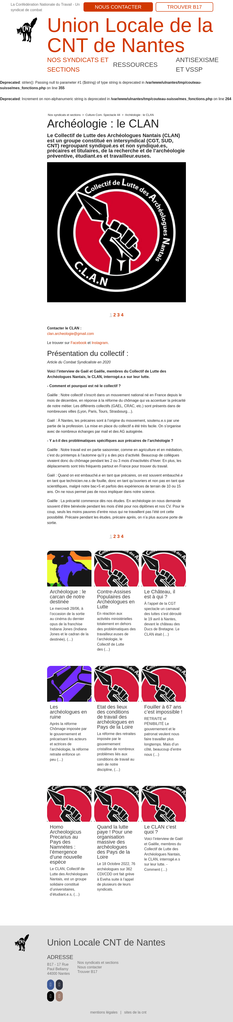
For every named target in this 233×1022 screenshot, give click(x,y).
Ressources (135, 64)
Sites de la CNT (135, 1012)
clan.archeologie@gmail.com (70, 334)
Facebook (78, 343)
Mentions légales (104, 1012)
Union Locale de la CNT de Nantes (130, 35)
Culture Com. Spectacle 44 (103, 115)
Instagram (100, 343)
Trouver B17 (184, 7)
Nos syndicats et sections (64, 115)
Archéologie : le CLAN (139, 115)
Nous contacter (118, 7)
